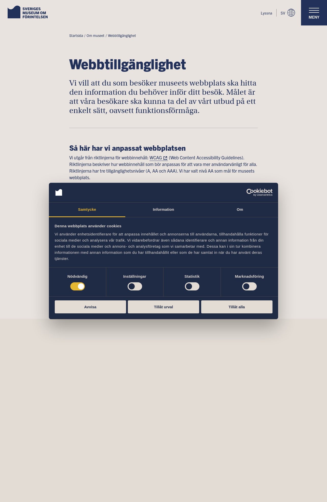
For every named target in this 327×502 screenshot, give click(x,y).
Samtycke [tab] (87, 209)
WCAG (155, 157)
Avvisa (90, 307)
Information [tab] (163, 209)
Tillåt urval (163, 307)
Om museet (95, 35)
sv (288, 13)
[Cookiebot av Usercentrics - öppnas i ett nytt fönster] (250, 192)
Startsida (76, 35)
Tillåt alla (237, 307)
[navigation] (314, 12)
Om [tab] (240, 209)
